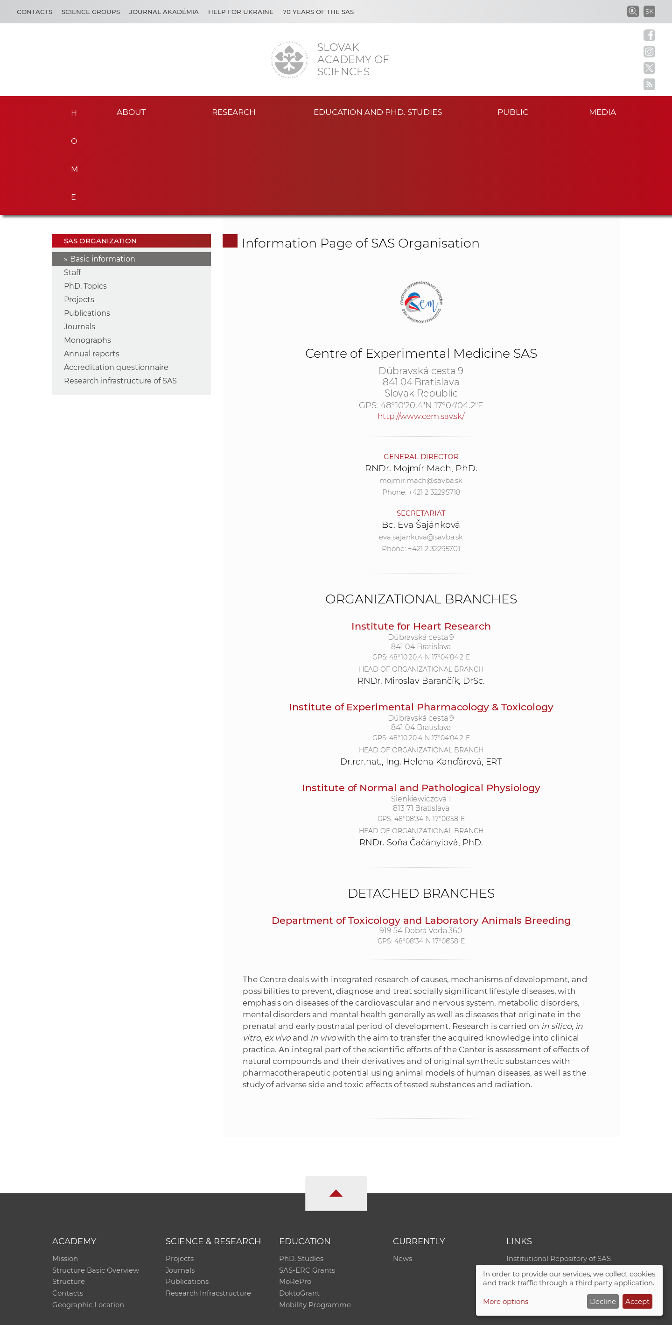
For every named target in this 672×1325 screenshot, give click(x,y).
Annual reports (91, 266)
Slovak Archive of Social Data (556, 1183)
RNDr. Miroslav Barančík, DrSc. (421, 593)
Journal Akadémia (164, 11)
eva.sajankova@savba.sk (421, 449)
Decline (603, 1301)
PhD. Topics (85, 198)
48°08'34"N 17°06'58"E (429, 731)
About (131, 111)
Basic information (102, 171)
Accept (637, 1301)
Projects (79, 211)
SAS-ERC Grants (307, 1183)
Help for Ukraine (240, 11)
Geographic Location (88, 1219)
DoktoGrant (299, 1207)
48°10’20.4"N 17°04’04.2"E (429, 569)
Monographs (87, 252)
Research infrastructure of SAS (120, 293)
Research (233, 111)
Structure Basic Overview (96, 1183)
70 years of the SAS (318, 11)
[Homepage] (289, 59)
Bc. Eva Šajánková (421, 437)
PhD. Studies (301, 1171)
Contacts (34, 11)
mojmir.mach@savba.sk (420, 392)
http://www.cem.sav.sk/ (421, 328)
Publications (87, 225)
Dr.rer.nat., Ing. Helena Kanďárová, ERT (421, 674)
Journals (79, 238)
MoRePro (295, 1195)
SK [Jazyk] (649, 11)
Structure (68, 1195)
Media (606, 111)
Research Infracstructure (208, 1207)
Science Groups (91, 11)
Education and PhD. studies (378, 111)
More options (505, 1301)
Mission (65, 1171)
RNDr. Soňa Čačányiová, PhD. (421, 755)
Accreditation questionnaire (116, 279)
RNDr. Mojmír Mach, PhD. (421, 380)
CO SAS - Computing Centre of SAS (178, 1313)
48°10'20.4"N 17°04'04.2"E (431, 317)
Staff (72, 184)
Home (71, 110)
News (402, 1171)
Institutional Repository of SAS (558, 1171)
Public (512, 111)
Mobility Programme (315, 1219)
